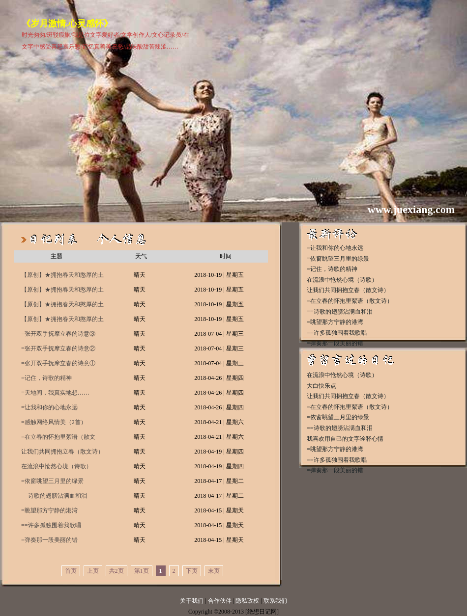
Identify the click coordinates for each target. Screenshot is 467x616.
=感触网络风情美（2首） (54, 422)
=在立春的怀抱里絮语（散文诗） (58, 438)
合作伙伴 (220, 600)
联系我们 (275, 600)
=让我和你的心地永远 (49, 407)
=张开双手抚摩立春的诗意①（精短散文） (58, 365)
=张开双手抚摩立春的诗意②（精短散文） (58, 350)
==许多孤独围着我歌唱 (51, 525)
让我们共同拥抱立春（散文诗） (62, 451)
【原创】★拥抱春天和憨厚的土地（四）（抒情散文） (62, 276)
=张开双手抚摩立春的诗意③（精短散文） (58, 335)
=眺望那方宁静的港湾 (49, 510)
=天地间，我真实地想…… (55, 392)
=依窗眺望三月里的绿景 (52, 481)
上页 (93, 570)
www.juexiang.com (411, 209)
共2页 (116, 570)
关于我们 (192, 600)
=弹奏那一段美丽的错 (49, 539)
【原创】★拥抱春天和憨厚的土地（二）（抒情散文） (62, 306)
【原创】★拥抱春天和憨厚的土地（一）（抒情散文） (62, 321)
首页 (71, 570)
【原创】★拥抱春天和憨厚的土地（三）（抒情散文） (62, 291)
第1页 (141, 570)
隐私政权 (248, 600)
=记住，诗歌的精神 (46, 378)
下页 (192, 570)
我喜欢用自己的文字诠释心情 (345, 438)
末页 (214, 570)
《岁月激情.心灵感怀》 (67, 23)
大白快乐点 (321, 385)
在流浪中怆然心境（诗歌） (56, 466)
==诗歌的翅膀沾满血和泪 (54, 495)
